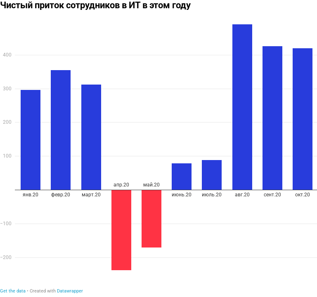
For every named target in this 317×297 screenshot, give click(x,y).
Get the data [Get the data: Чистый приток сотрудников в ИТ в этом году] (13, 291)
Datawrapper (70, 291)
